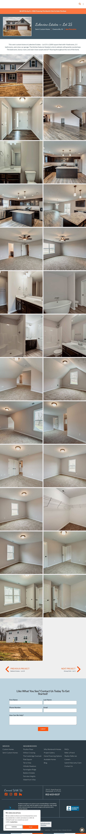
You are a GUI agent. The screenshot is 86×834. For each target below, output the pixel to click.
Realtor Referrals (70, 756)
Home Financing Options (53, 756)
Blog (45, 763)
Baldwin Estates (29, 773)
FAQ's (66, 749)
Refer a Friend (69, 753)
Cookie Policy (13, 822)
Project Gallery (49, 753)
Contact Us (68, 766)
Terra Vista (27, 763)
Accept (31, 827)
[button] (83, 4)
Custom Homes (8, 749)
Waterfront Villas (29, 780)
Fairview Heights (29, 776)
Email (45, 707)
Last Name (47, 700)
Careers (67, 759)
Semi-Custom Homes (10, 753)
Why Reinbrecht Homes (52, 749)
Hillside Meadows (29, 766)
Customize (14, 827)
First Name (13, 700)
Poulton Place (28, 749)
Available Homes (50, 759)
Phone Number (15, 707)
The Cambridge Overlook (32, 756)
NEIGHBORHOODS (30, 746)
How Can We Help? (16, 715)
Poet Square (27, 759)
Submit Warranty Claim (72, 763)
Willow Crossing (29, 753)
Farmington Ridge (29, 770)
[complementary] (74, 824)
